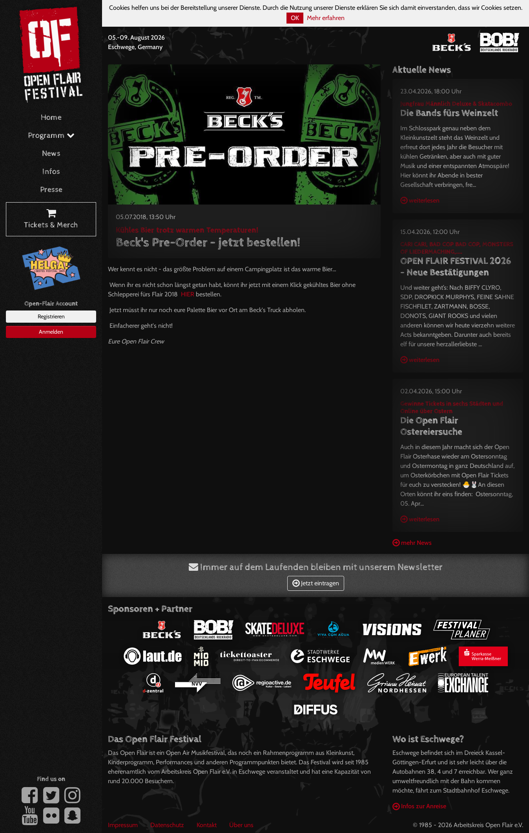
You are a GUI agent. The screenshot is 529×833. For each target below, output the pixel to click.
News (51, 153)
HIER (187, 294)
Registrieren (51, 316)
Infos (51, 171)
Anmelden (51, 331)
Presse (51, 189)
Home (51, 117)
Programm (51, 135)
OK (295, 18)
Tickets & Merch (51, 219)
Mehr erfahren (326, 18)
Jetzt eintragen (315, 583)
